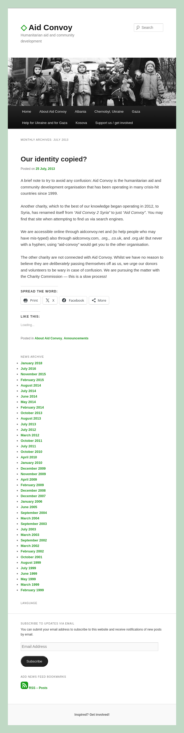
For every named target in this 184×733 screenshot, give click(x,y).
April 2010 (29, 457)
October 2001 (31, 557)
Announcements (76, 338)
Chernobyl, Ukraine (109, 111)
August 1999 (31, 562)
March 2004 (30, 518)
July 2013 (28, 424)
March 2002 (30, 546)
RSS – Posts (34, 688)
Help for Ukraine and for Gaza (44, 123)
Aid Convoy (46, 27)
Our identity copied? (54, 159)
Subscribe (34, 661)
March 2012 (30, 435)
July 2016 (28, 369)
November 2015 (33, 374)
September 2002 (34, 540)
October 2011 (31, 441)
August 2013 (31, 418)
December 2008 (33, 490)
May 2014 (28, 402)
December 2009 (33, 468)
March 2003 (30, 535)
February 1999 (32, 590)
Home (26, 111)
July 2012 (28, 430)
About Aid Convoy (52, 111)
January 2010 (31, 463)
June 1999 (29, 573)
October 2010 (31, 452)
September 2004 (34, 513)
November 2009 (33, 474)
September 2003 (34, 524)
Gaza (136, 111)
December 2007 (33, 496)
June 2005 (29, 507)
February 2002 (32, 551)
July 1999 (28, 568)
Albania (80, 111)
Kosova (81, 123)
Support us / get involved (114, 123)
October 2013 (31, 413)
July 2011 (28, 446)
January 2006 (31, 501)
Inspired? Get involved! (92, 714)
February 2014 (32, 407)
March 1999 (30, 585)
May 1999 (28, 579)
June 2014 (29, 396)
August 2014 (31, 385)
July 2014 (28, 391)
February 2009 (32, 485)
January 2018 (31, 363)
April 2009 (29, 479)
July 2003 (28, 529)
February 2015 (32, 380)
